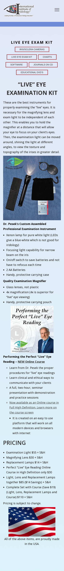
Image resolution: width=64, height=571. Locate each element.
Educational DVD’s (32, 72)
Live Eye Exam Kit (21, 57)
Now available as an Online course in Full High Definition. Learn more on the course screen (34, 407)
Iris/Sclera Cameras (32, 49)
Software (16, 64)
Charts (47, 57)
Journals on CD (43, 64)
